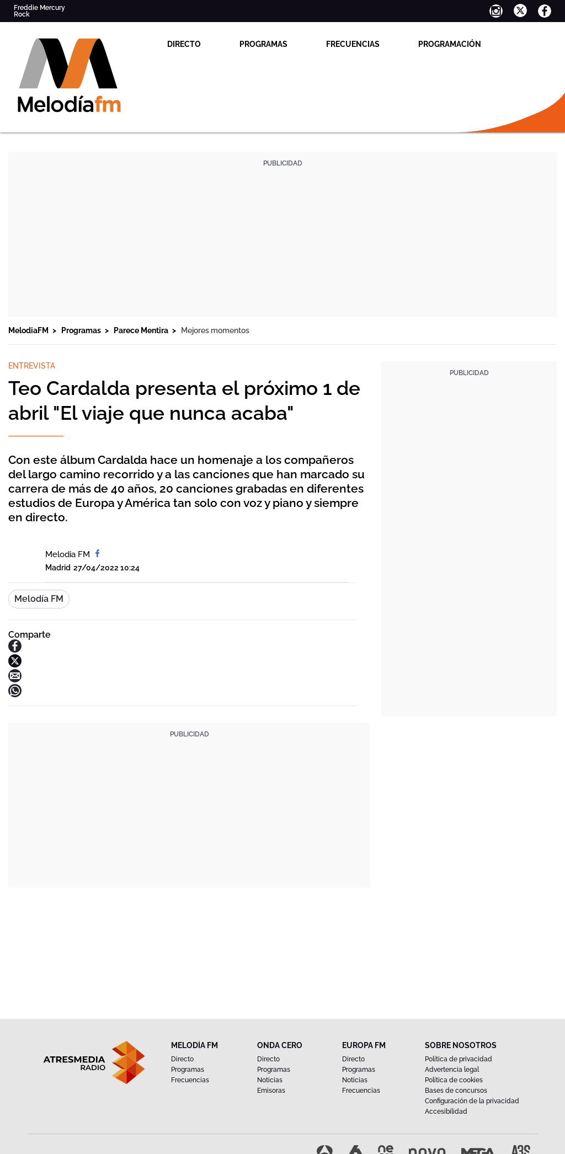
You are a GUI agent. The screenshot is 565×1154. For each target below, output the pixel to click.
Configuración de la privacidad (472, 1101)
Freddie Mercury (39, 8)
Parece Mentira (142, 330)
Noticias (269, 1080)
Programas (263, 44)
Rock (22, 14)
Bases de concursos (456, 1090)
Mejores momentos (215, 330)
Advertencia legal (452, 1069)
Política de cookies (454, 1080)
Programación (449, 44)
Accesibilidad (446, 1111)
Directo (184, 44)
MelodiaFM (29, 330)
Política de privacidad (458, 1059)
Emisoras (271, 1090)
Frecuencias (353, 44)
